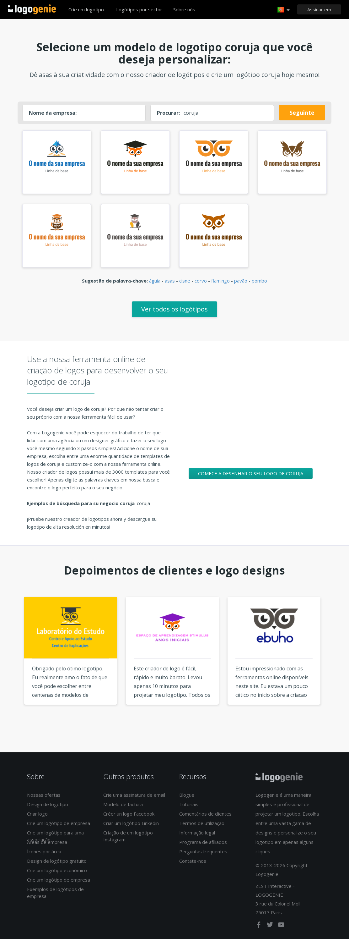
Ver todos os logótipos (174, 311)
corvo (201, 282)
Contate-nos (192, 863)
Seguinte (301, 112)
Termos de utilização (201, 825)
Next (336, 664)
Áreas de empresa (47, 844)
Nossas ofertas (44, 797)
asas (170, 282)
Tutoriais (188, 806)
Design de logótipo (47, 806)
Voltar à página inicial (32, 9)
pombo (259, 282)
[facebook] (259, 928)
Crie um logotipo (86, 9)
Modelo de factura (123, 806)
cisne (184, 282)
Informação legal (197, 835)
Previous (12, 664)
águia (154, 282)
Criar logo (37, 816)
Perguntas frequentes (203, 853)
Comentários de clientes (205, 816)
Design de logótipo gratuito (57, 863)
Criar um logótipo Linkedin (131, 825)
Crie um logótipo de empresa (58, 825)
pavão (240, 282)
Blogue (186, 797)
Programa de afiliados (203, 844)
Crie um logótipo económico (57, 872)
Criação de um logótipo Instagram (128, 838)
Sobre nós (184, 9)
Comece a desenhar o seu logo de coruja (250, 475)
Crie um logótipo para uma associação (55, 838)
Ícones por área (44, 853)
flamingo (220, 282)
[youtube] (281, 928)
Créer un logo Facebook (128, 816)
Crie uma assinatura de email (134, 797)
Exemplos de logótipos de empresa (55, 894)
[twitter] (270, 928)
